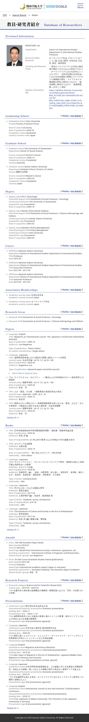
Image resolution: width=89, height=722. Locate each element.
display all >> (13, 418)
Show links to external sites (23, 373)
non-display (76, 116)
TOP (5, 15)
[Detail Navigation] (80, 6)
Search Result (19, 15)
